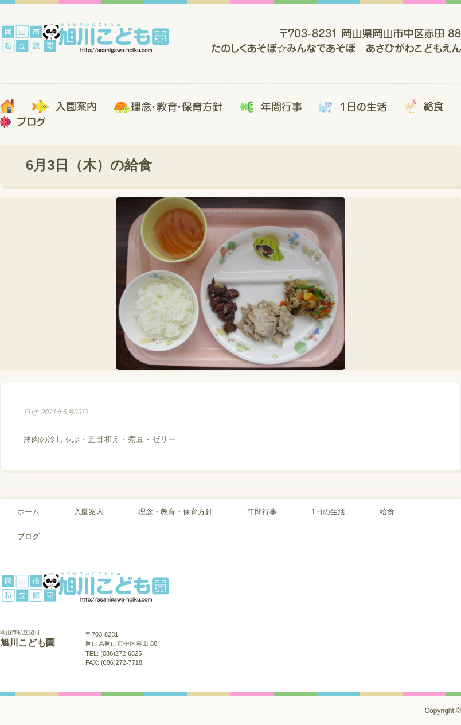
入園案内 (89, 511)
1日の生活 (328, 511)
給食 (387, 511)
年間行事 (262, 511)
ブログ (28, 536)
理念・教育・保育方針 (175, 511)
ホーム (28, 511)
